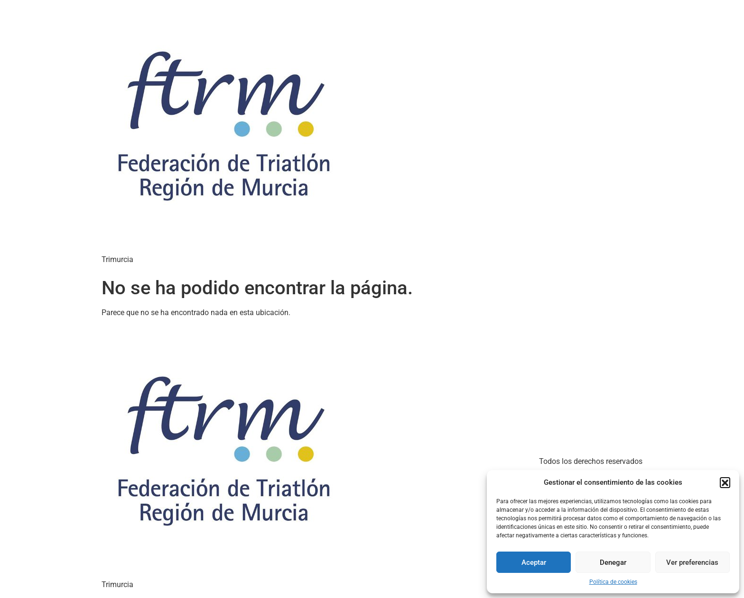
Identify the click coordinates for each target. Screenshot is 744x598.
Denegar (613, 562)
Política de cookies (613, 582)
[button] (725, 482)
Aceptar (533, 562)
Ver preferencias (692, 562)
